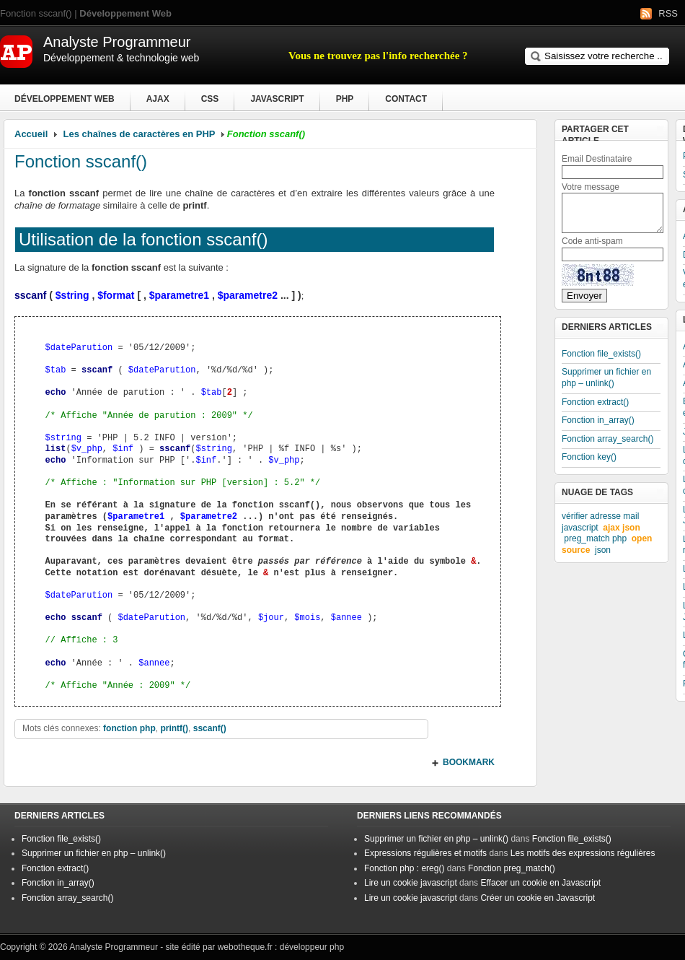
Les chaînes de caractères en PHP (139, 133)
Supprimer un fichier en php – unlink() (606, 377)
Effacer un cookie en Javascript (540, 883)
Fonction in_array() (598, 420)
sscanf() (209, 728)
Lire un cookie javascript (410, 883)
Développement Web (64, 99)
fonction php (129, 728)
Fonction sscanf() (80, 161)
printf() (174, 728)
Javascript (277, 99)
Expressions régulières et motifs (425, 853)
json (603, 550)
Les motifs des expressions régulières (583, 853)
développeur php (312, 947)
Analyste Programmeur (113, 947)
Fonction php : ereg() (404, 868)
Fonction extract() (595, 402)
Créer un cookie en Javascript (537, 898)
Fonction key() (589, 457)
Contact (406, 99)
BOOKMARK (469, 762)
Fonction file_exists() (601, 354)
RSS (668, 13)
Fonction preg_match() (511, 868)
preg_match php (595, 538)
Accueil (31, 133)
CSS (210, 99)
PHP (345, 99)
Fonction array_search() (607, 439)
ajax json (621, 528)
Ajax (157, 99)
